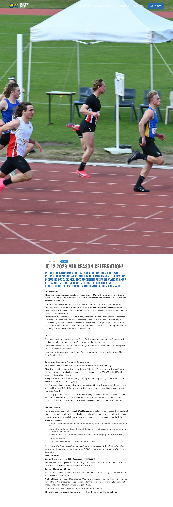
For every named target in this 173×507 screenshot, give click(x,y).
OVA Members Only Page (115, 414)
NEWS (136, 6)
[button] (103, 6)
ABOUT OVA (86, 6)
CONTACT (142, 6)
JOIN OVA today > (156, 6)
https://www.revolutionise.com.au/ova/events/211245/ (78, 488)
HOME (79, 6)
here (115, 295)
